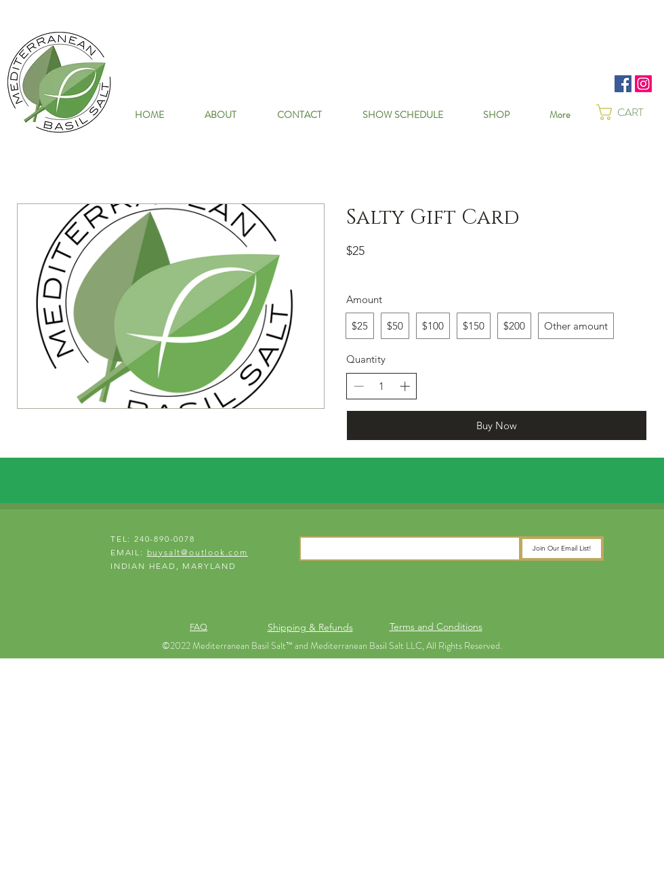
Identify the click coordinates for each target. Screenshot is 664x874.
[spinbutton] (382, 386)
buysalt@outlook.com (197, 552)
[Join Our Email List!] (562, 548)
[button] (630, 112)
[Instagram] (643, 83)
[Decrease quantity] (359, 386)
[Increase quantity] (405, 386)
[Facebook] (623, 83)
